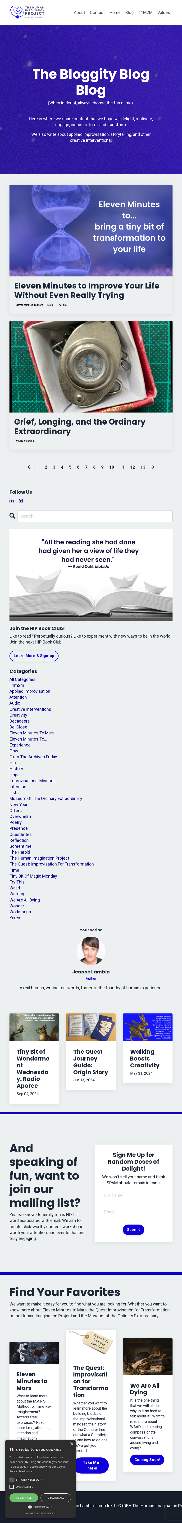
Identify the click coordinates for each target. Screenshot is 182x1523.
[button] (40, 1507)
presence (18, 831)
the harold (19, 855)
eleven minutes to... (28, 741)
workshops (20, 914)
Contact (96, 12)
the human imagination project (39, 861)
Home (115, 12)
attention (18, 700)
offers (15, 813)
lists (50, 306)
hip (12, 765)
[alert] (40, 1479)
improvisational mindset (32, 783)
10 (111, 470)
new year (18, 807)
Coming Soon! (147, 1463)
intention (17, 789)
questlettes (20, 837)
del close (18, 730)
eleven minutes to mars (29, 306)
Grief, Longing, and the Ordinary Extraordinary (83, 429)
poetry (15, 825)
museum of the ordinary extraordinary (45, 801)
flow (13, 753)
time (14, 872)
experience (20, 747)
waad (14, 890)
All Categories (22, 682)
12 (132, 470)
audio (14, 706)
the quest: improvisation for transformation (51, 867)
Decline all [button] (56, 1497)
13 (143, 470)
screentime (20, 849)
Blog (129, 12)
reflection (19, 843)
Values (163, 12)
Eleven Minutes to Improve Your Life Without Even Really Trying (83, 291)
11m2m (16, 688)
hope (14, 777)
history (16, 771)
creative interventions (30, 712)
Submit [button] (133, 1232)
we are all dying (25, 444)
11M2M (145, 12)
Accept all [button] (24, 1497)
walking (16, 896)
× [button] (71, 1444)
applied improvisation (29, 694)
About (79, 12)
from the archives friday (33, 759)
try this (62, 306)
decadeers (19, 724)
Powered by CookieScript (40, 1513)
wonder (16, 908)
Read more (25, 1471)
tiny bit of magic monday (33, 878)
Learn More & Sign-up (34, 659)
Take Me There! (91, 1468)
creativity (18, 717)
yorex (14, 920)
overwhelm (20, 819)
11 (122, 470)
